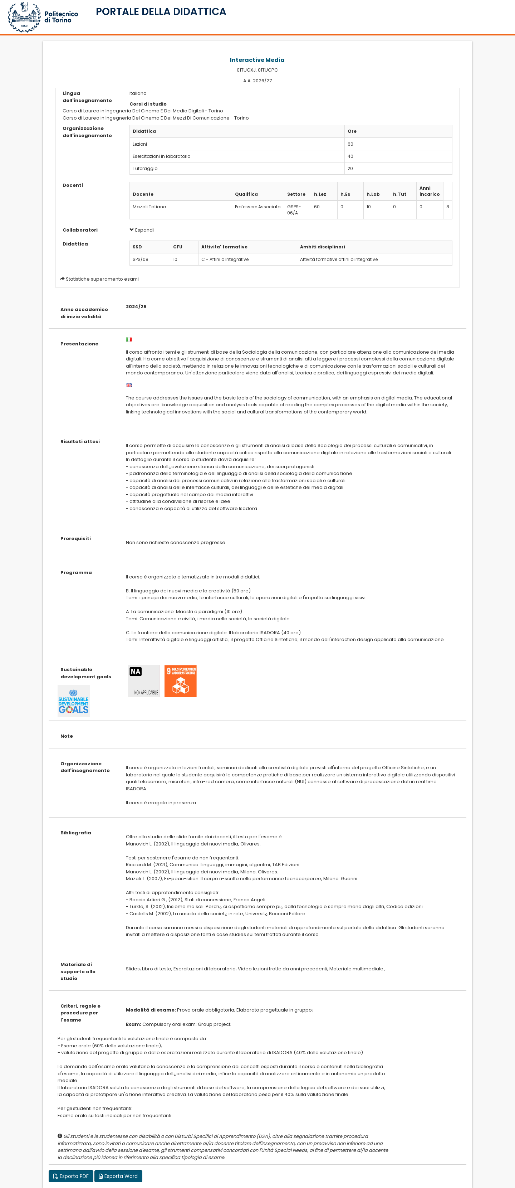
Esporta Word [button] (118, 1176)
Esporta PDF (71, 1176)
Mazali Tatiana (149, 206)
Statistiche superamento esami (102, 279)
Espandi (141, 230)
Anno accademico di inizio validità (84, 313)
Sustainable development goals (85, 673)
